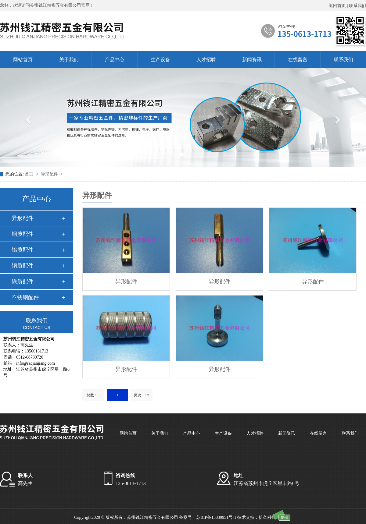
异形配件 (50, 174)
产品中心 (114, 59)
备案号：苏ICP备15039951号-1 (207, 517)
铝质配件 (23, 250)
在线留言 (297, 59)
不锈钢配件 (25, 297)
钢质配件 (23, 266)
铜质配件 (23, 234)
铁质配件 (23, 281)
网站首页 (23, 59)
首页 (29, 174)
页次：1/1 (141, 395)
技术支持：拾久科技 (256, 517)
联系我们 (357, 5)
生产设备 (160, 59)
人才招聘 (206, 59)
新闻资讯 (252, 59)
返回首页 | (339, 5)
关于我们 (69, 59)
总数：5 (93, 395)
